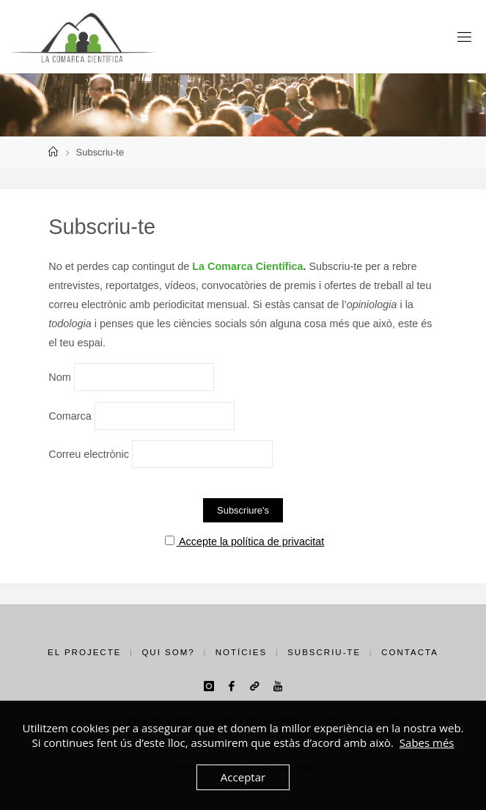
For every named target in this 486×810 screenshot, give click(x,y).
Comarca (69, 416)
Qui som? (167, 652)
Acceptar (243, 777)
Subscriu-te (324, 652)
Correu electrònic (88, 454)
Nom (59, 377)
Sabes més (427, 742)
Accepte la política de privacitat (245, 541)
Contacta (409, 652)
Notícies (241, 652)
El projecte (84, 652)
